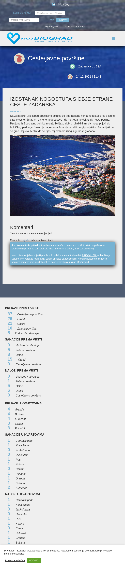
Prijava (62, 20)
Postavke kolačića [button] (15, 560)
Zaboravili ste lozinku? (75, 26)
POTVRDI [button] (34, 560)
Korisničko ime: (22, 13)
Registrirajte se (51, 26)
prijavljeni (27, 240)
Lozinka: (50, 20)
